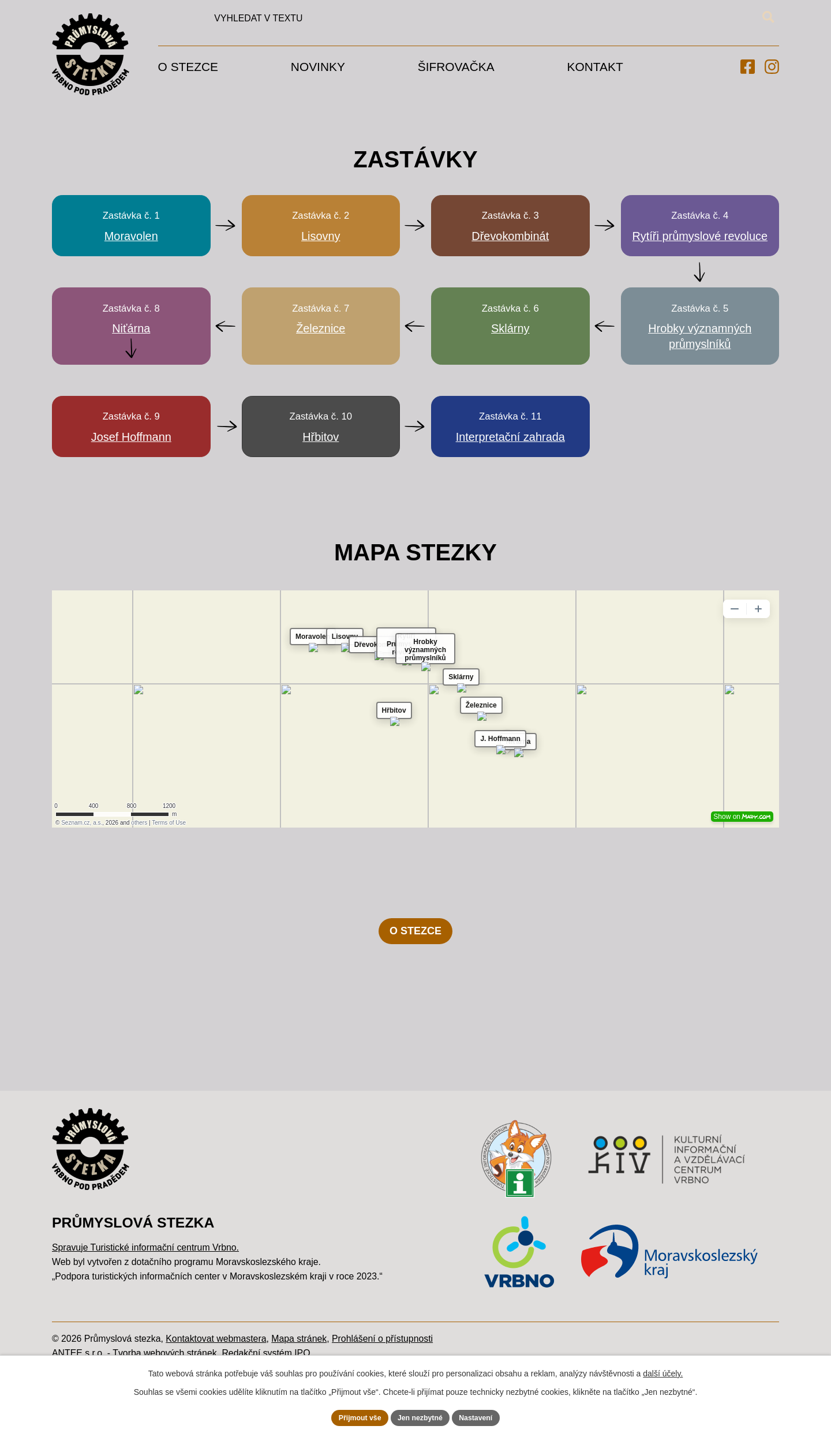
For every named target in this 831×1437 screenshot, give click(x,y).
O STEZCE (415, 998)
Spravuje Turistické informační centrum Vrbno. (145, 1315)
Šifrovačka (456, 66)
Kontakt (595, 66)
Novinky (318, 66)
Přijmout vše (352, 1416)
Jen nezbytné (421, 1416)
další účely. (663, 1371)
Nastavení (484, 1416)
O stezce (188, 66)
